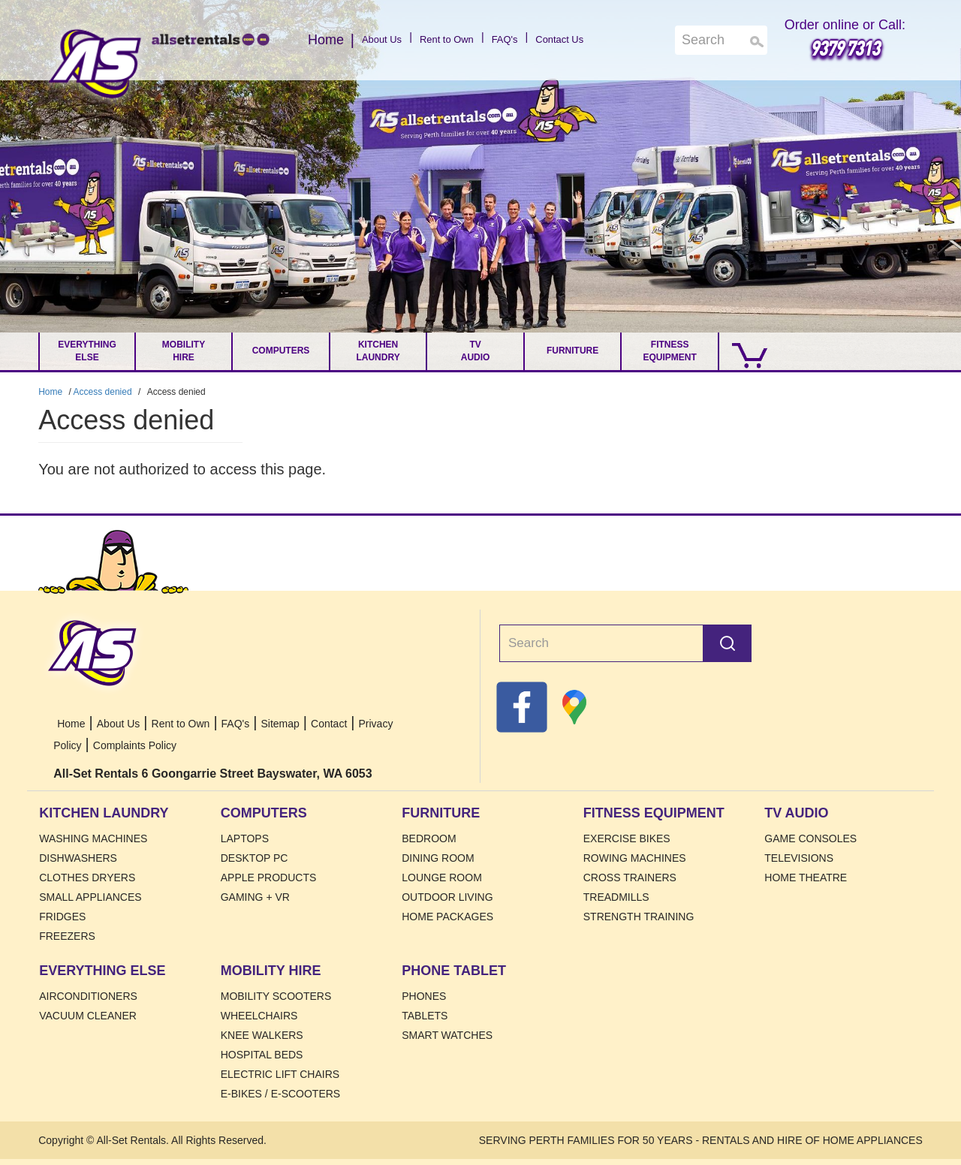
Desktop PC (254, 858)
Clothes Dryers (87, 877)
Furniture (572, 350)
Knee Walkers (262, 1035)
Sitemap (280, 724)
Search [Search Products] (757, 41)
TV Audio (475, 351)
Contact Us (583, 39)
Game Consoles (810, 838)
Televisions (798, 858)
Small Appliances (90, 897)
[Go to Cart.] (746, 351)
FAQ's (514, 39)
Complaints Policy (134, 745)
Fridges (62, 917)
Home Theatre (805, 877)
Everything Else (87, 351)
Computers (281, 350)
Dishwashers (78, 858)
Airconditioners (88, 996)
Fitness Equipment (669, 351)
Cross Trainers (629, 877)
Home (95, 64)
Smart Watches (447, 1035)
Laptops (245, 838)
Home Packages (447, 917)
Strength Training (638, 917)
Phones (424, 996)
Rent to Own (439, 39)
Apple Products (269, 877)
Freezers (67, 936)
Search (727, 643)
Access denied (103, 392)
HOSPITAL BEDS (262, 1055)
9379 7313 (845, 47)
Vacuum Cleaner (88, 1016)
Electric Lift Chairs (280, 1074)
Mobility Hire (183, 351)
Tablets (424, 1016)
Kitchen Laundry (377, 351)
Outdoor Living (447, 897)
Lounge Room (442, 877)
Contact (329, 724)
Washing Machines (93, 838)
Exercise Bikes (626, 838)
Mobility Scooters (276, 996)
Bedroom (429, 838)
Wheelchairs (259, 1016)
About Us (356, 39)
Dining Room (438, 858)
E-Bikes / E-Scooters (280, 1094)
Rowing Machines (634, 858)
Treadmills (616, 897)
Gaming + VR (255, 897)
